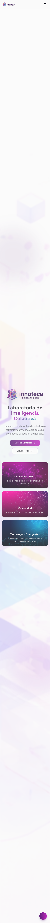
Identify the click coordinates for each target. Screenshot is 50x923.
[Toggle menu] (45, 4)
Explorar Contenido (25, 443)
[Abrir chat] (43, 916)
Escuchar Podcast (25, 451)
